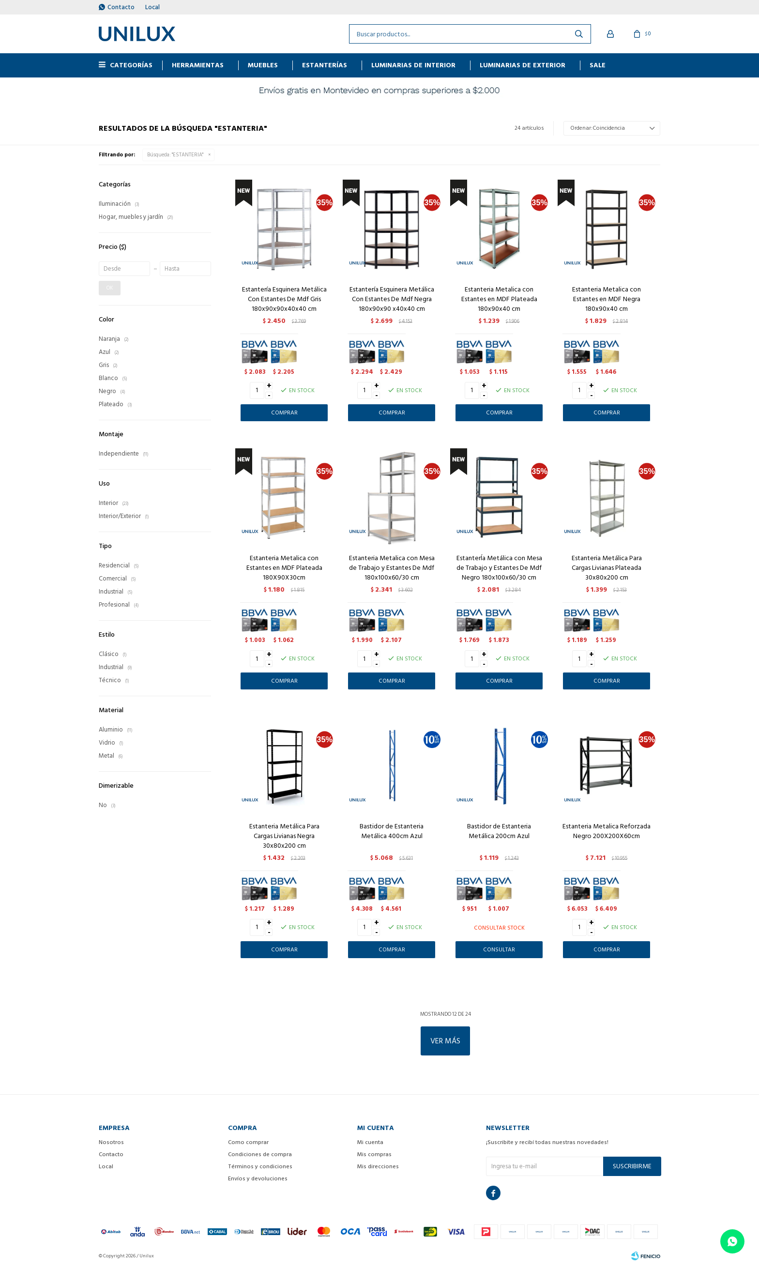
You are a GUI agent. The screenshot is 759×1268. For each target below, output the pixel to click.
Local (152, 7)
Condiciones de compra (260, 1154)
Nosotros (111, 1142)
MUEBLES (263, 65)
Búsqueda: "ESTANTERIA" (175, 155)
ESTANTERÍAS (324, 65)
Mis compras (374, 1154)
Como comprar (248, 1142)
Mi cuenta (370, 1142)
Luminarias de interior (413, 65)
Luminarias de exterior (522, 65)
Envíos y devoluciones (258, 1178)
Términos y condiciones (260, 1166)
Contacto (121, 7)
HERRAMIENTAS (198, 65)
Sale (598, 65)
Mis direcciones (378, 1166)
